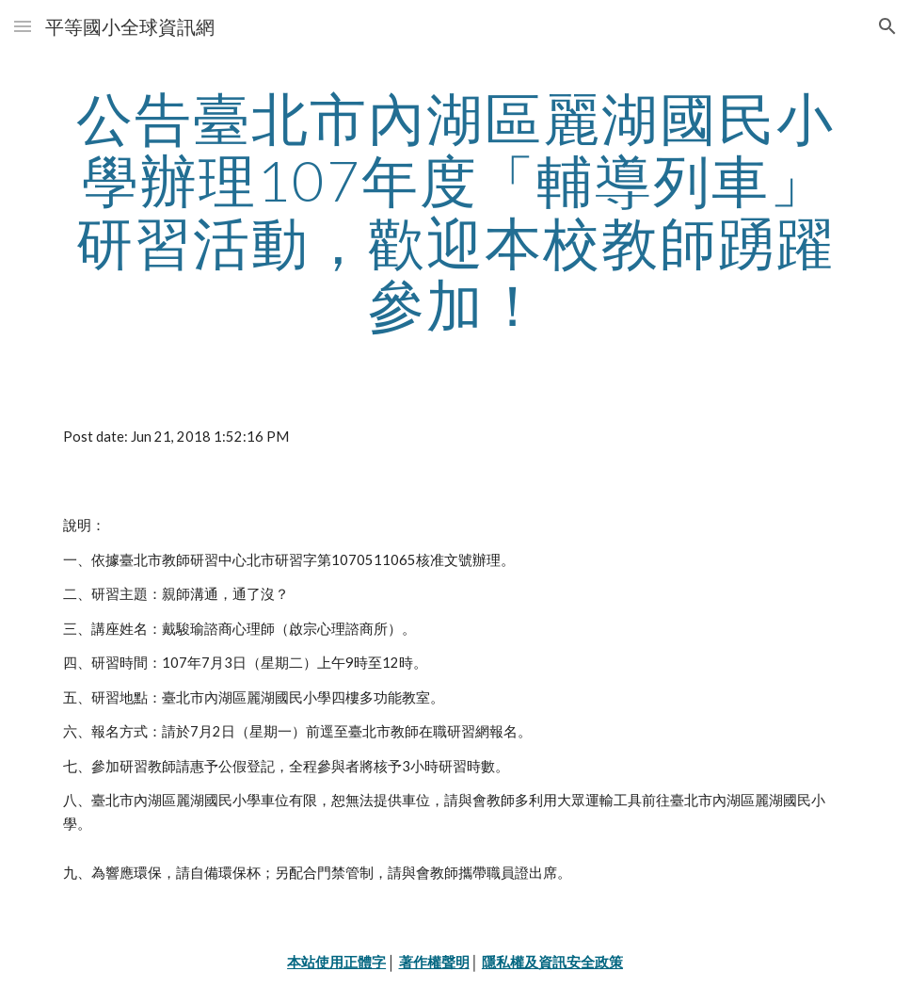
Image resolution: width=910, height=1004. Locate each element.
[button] (22, 26)
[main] (455, 211)
